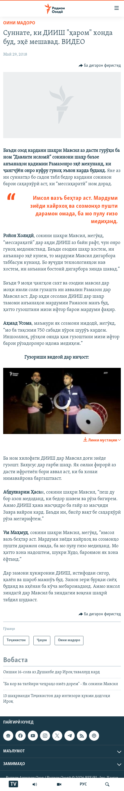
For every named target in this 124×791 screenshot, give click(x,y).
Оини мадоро (19, 23)
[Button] (100, 66)
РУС (83, 784)
